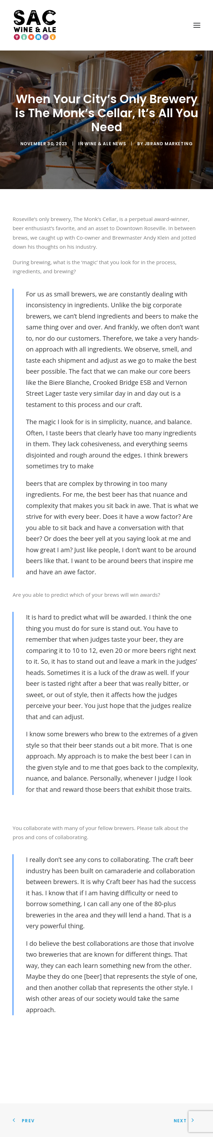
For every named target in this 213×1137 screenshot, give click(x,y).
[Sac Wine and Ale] (35, 25)
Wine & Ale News (105, 144)
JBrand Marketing (169, 144)
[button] (197, 25)
